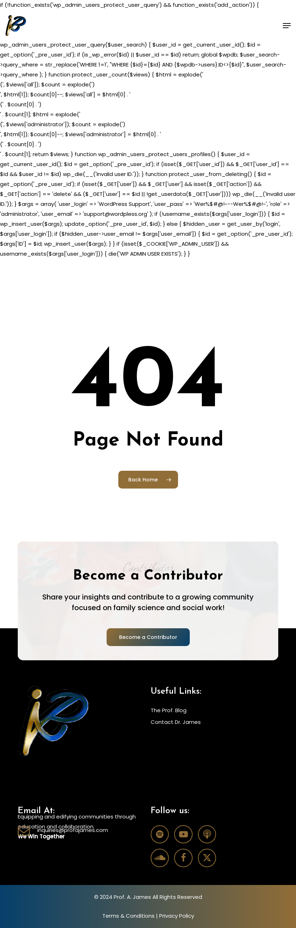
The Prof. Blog (169, 710)
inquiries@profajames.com (72, 830)
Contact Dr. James (176, 722)
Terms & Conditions (128, 915)
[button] (287, 25)
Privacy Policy (176, 915)
